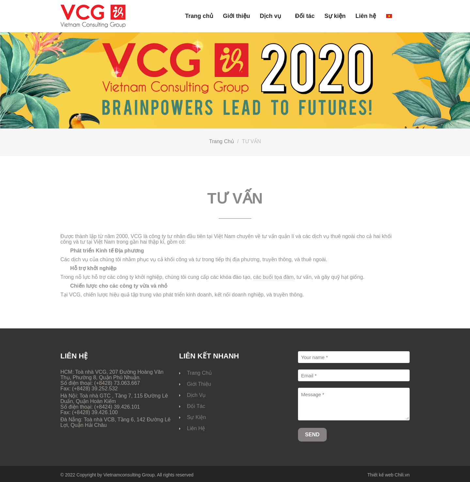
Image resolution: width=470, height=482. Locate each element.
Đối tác (305, 16)
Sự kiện (335, 16)
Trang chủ (199, 16)
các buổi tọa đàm (273, 277)
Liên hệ (365, 16)
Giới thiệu (236, 16)
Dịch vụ (270, 16)
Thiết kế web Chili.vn (388, 474)
